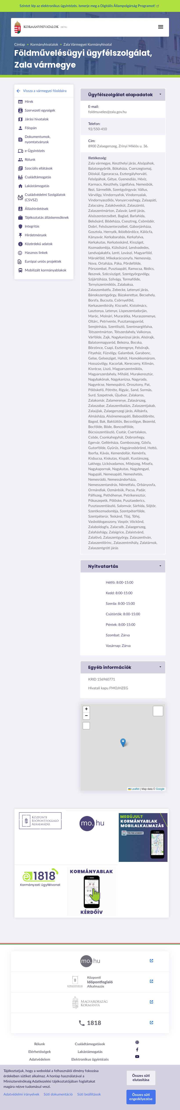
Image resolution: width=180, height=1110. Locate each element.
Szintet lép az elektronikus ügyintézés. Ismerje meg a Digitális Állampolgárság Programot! (90, 6)
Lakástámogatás (90, 1052)
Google (160, 789)
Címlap (19, 44)
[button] (123, 94)
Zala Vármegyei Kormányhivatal (87, 44)
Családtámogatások (90, 1044)
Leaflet (133, 789)
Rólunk (39, 1044)
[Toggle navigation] (161, 26)
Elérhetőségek (39, 1052)
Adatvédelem (39, 1059)
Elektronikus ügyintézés (90, 1059)
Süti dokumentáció (58, 1094)
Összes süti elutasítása (141, 1078)
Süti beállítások (89, 1094)
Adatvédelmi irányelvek (21, 1094)
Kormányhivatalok (36, 27)
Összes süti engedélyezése (141, 1097)
